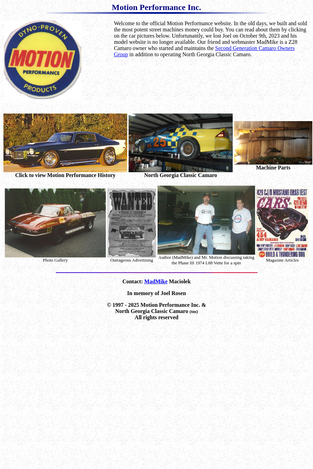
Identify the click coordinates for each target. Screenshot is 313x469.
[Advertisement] (211, 84)
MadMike (156, 281)
